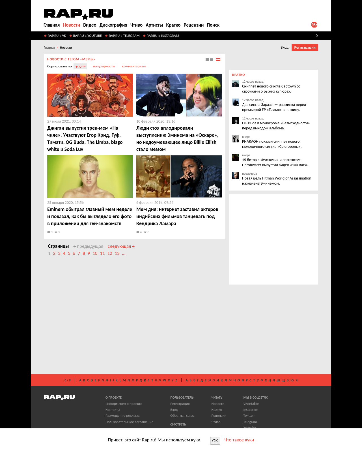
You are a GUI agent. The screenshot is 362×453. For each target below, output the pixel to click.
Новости (71, 25)
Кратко (173, 25)
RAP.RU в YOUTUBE (87, 35)
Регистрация (305, 47)
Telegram (250, 422)
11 (102, 253)
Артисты (154, 25)
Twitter (248, 415)
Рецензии (194, 25)
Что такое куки (239, 440)
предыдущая (88, 246)
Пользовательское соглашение (129, 422)
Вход (284, 47)
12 (109, 253)
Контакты (112, 409)
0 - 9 (67, 380)
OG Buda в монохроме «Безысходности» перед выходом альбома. (276, 126)
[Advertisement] (134, 318)
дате (82, 66)
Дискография (113, 25)
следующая (121, 246)
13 (117, 253)
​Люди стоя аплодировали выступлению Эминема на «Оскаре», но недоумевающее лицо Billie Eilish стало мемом (177, 138)
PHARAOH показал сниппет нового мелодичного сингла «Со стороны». (272, 144)
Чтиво (136, 25)
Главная (52, 25)
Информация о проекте (123, 403)
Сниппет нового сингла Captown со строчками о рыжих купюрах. (271, 89)
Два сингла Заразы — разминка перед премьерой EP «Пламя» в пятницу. (274, 107)
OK (215, 441)
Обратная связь (182, 415)
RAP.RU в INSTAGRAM (163, 35)
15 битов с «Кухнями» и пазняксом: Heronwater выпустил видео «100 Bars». (275, 162)
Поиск (213, 25)
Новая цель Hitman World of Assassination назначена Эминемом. (276, 181)
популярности (104, 66)
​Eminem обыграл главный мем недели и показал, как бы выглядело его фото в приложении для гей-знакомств (89, 216)
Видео (89, 25)
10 (94, 253)
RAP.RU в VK (57, 35)
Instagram (250, 409)
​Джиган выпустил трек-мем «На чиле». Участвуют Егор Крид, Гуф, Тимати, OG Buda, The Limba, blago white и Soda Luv (85, 138)
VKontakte (250, 403)
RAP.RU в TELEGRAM (124, 35)
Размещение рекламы (122, 415)
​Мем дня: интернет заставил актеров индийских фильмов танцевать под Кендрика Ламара (177, 216)
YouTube (249, 428)
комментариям (134, 66)
